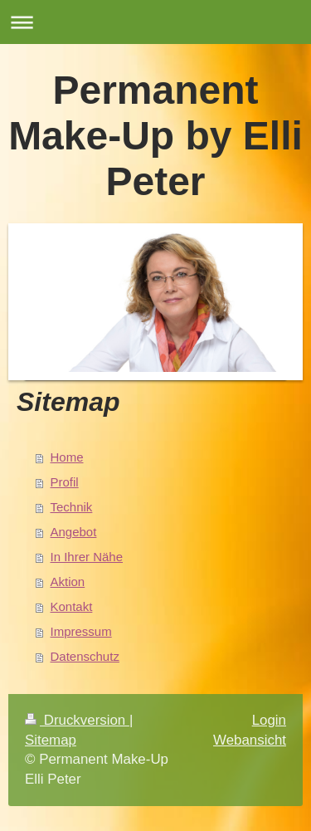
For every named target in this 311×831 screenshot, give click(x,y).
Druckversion (77, 720)
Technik (72, 507)
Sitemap (50, 740)
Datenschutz (85, 656)
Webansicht (249, 740)
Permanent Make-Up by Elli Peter (155, 135)
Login (269, 720)
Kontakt (72, 606)
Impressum (81, 631)
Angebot (74, 532)
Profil (65, 482)
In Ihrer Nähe (87, 557)
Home (67, 457)
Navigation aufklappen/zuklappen (155, 22)
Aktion (68, 581)
